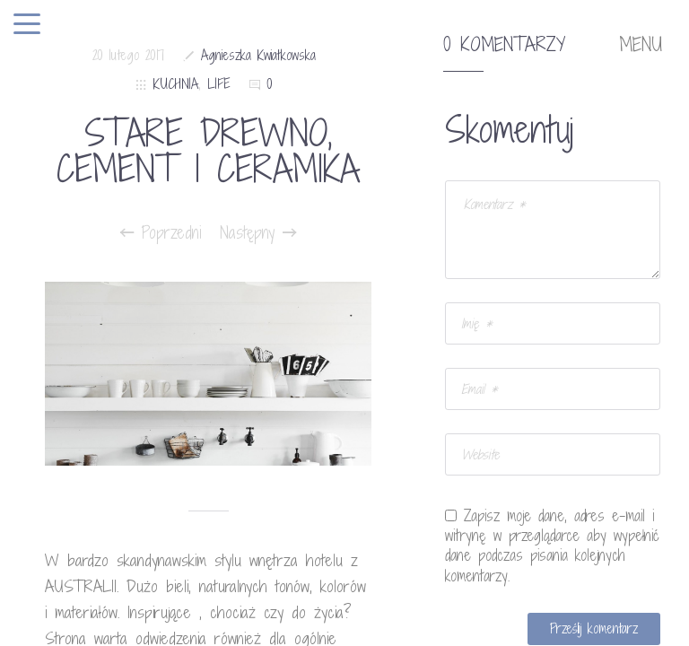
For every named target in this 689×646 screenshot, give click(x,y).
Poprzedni (161, 232)
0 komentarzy (504, 45)
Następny (258, 232)
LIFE (219, 83)
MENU (640, 45)
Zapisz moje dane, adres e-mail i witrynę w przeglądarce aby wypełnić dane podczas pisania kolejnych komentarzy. (552, 545)
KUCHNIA (175, 83)
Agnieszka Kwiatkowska (258, 55)
